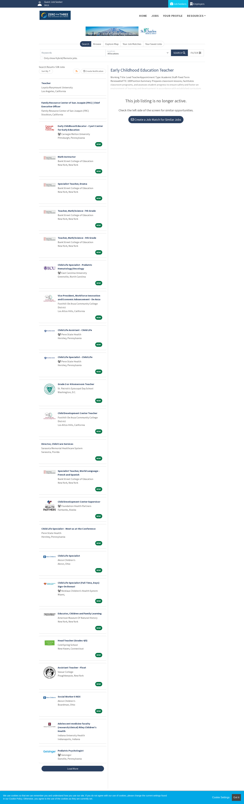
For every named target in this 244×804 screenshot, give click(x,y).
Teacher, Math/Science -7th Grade (77, 210)
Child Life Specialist (69, 555)
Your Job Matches (132, 44)
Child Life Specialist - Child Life (75, 357)
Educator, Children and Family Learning (80, 613)
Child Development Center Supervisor (79, 501)
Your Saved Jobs (153, 44)
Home (143, 16)
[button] (196, 52)
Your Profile (173, 16)
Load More (72, 768)
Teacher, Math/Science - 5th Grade (77, 237)
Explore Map (112, 44)
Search (85, 44)
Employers (197, 4)
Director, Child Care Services (57, 443)
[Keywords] (73, 52)
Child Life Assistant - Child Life (75, 330)
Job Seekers (178, 4)
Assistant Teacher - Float (72, 667)
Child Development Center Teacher (77, 413)
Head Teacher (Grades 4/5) (72, 640)
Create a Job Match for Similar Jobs (156, 119)
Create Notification (93, 71)
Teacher (46, 83)
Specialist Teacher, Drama (72, 183)
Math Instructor (67, 156)
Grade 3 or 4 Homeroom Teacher (76, 384)
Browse (97, 44)
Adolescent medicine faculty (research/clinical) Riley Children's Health (77, 727)
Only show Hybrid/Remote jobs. (60, 58)
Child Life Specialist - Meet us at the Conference (68, 528)
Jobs (155, 16)
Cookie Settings (221, 797)
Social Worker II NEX (69, 696)
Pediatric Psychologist (71, 750)
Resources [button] (195, 16)
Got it (236, 797)
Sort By (45, 71)
